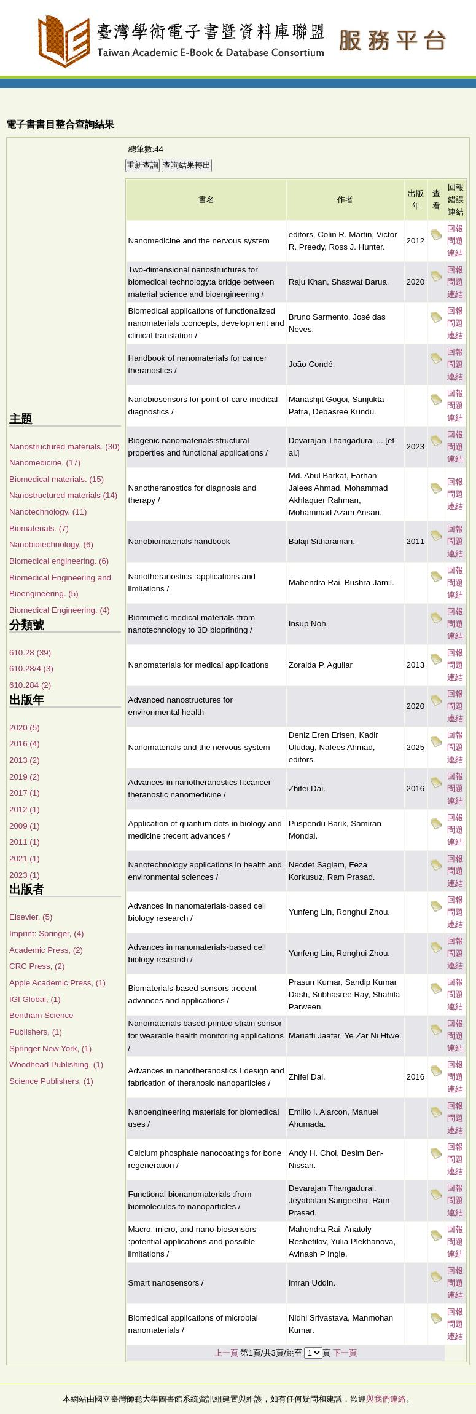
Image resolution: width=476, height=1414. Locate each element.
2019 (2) (24, 776)
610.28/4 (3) (31, 668)
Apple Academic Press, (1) (57, 982)
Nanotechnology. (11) (48, 511)
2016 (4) (24, 743)
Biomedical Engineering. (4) (59, 610)
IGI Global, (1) (35, 999)
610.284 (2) (30, 685)
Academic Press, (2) (46, 950)
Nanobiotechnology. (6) (51, 544)
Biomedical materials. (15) (56, 479)
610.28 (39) (30, 652)
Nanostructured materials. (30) (64, 446)
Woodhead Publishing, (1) (56, 1064)
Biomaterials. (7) (39, 528)
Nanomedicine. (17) (44, 462)
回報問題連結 (455, 241)
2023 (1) (24, 875)
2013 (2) (24, 760)
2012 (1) (24, 809)
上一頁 (226, 1352)
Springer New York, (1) (50, 1048)
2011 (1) (24, 842)
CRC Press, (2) (36, 966)
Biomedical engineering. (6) (59, 561)
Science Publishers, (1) (51, 1081)
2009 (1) (24, 826)
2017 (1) (24, 792)
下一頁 (345, 1352)
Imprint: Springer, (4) (46, 933)
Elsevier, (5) (30, 917)
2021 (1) (24, 858)
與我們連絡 (386, 1399)
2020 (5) (24, 727)
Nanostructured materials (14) (63, 495)
